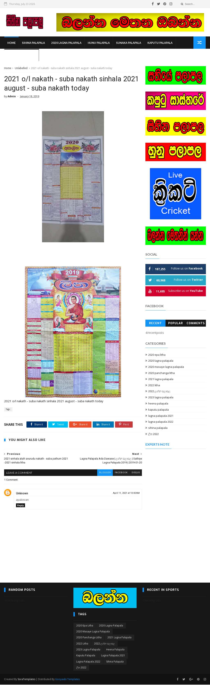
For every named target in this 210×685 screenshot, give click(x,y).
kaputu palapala (159, 43)
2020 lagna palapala (66, 43)
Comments (196, 323)
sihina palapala (33, 43)
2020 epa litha (156, 355)
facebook (118, 473)
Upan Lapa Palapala (21, 55)
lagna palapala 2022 (160, 422)
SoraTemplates (26, 679)
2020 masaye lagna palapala (166, 367)
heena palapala (158, 403)
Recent (155, 323)
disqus (133, 473)
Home (11, 43)
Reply (20, 505)
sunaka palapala (128, 43)
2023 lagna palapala (160, 397)
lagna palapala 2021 (160, 416)
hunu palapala (99, 43)
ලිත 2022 (153, 434)
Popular (175, 323)
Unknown (22, 493)
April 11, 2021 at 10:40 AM (123, 493)
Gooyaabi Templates (67, 679)
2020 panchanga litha (161, 373)
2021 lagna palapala (160, 379)
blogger (102, 473)
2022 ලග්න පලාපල (159, 391)
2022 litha (154, 385)
